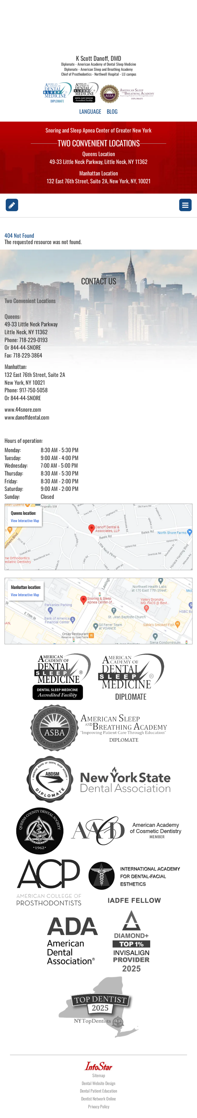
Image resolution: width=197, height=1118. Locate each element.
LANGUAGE (90, 111)
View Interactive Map (25, 520)
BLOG (112, 111)
